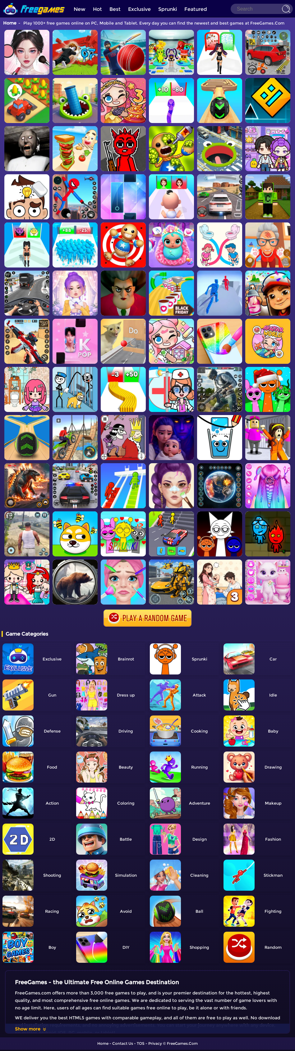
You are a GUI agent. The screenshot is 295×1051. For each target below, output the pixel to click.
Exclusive (139, 9)
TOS (141, 1043)
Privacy (155, 1043)
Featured (195, 9)
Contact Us (122, 1043)
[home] (34, 2)
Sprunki (167, 9)
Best (115, 9)
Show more (31, 1029)
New (79, 9)
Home (9, 23)
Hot (97, 9)
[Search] (262, 9)
